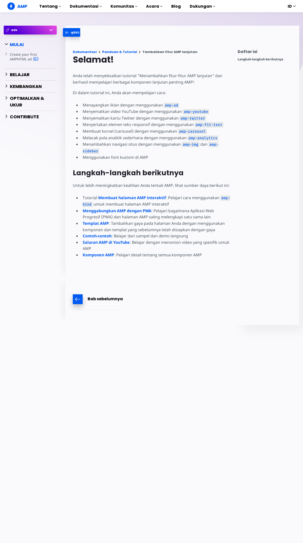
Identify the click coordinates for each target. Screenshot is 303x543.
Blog (176, 6)
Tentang (50, 6)
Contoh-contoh (97, 236)
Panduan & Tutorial (119, 52)
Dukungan (202, 6)
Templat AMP (96, 223)
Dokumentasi (86, 6)
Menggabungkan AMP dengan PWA (117, 210)
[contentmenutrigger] (266, 53)
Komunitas (124, 6)
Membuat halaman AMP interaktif (131, 197)
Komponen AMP (98, 255)
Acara (154, 6)
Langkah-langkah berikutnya (260, 59)
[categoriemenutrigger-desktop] (82, 32)
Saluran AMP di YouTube (106, 242)
